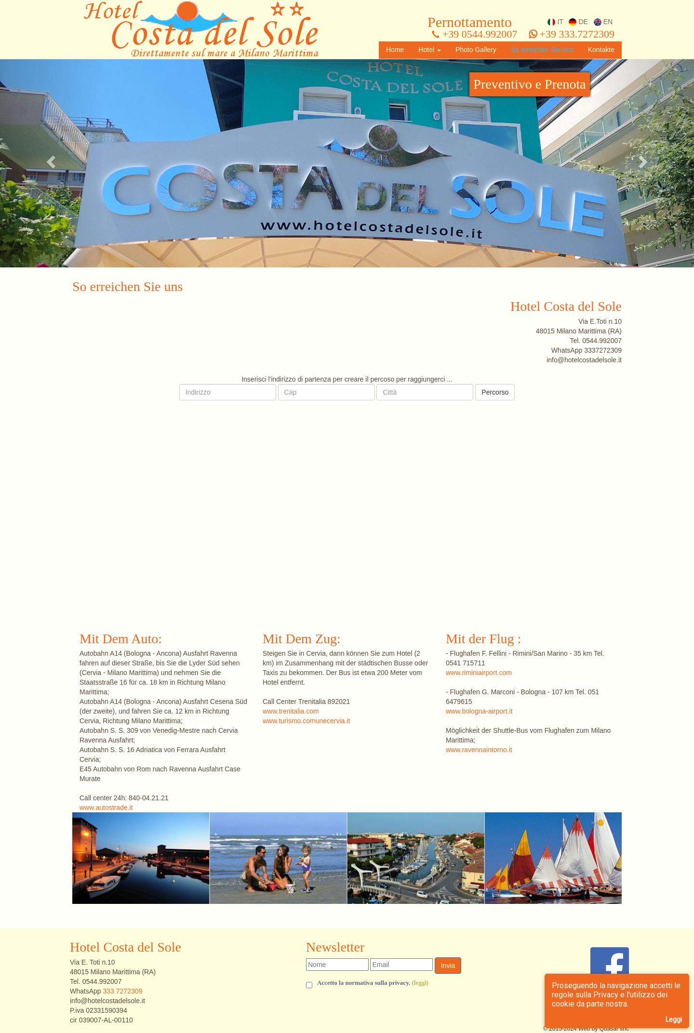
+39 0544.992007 (474, 34)
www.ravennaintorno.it (479, 750)
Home (395, 49)
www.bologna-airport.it (479, 711)
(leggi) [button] (420, 982)
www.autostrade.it (106, 807)
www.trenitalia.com (291, 711)
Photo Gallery (475, 49)
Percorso (494, 392)
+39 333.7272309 (571, 34)
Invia (448, 965)
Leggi (674, 1019)
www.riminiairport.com (479, 672)
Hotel (429, 49)
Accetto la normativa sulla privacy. (372, 983)
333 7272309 (122, 991)
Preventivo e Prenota (529, 84)
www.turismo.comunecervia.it (306, 721)
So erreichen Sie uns (542, 49)
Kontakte (601, 49)
